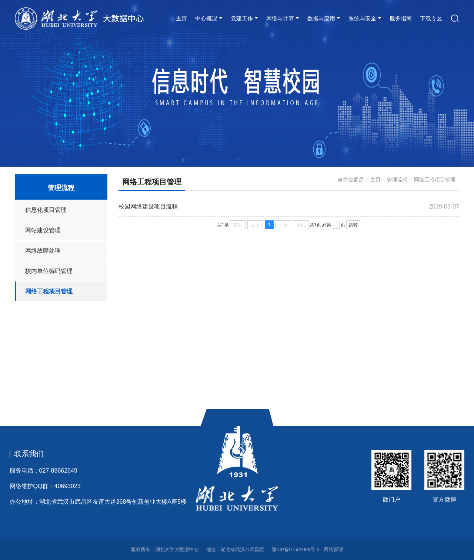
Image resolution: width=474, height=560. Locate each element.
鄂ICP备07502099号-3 (295, 549)
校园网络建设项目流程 (148, 206)
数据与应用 (321, 18)
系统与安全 (362, 18)
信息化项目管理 (46, 210)
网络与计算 (280, 18)
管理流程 (397, 180)
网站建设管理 (43, 230)
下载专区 (431, 18)
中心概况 (206, 18)
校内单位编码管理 (49, 271)
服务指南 (401, 18)
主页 (181, 18)
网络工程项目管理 (49, 291)
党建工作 (242, 18)
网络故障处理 (43, 250)
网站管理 (333, 549)
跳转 (353, 224)
